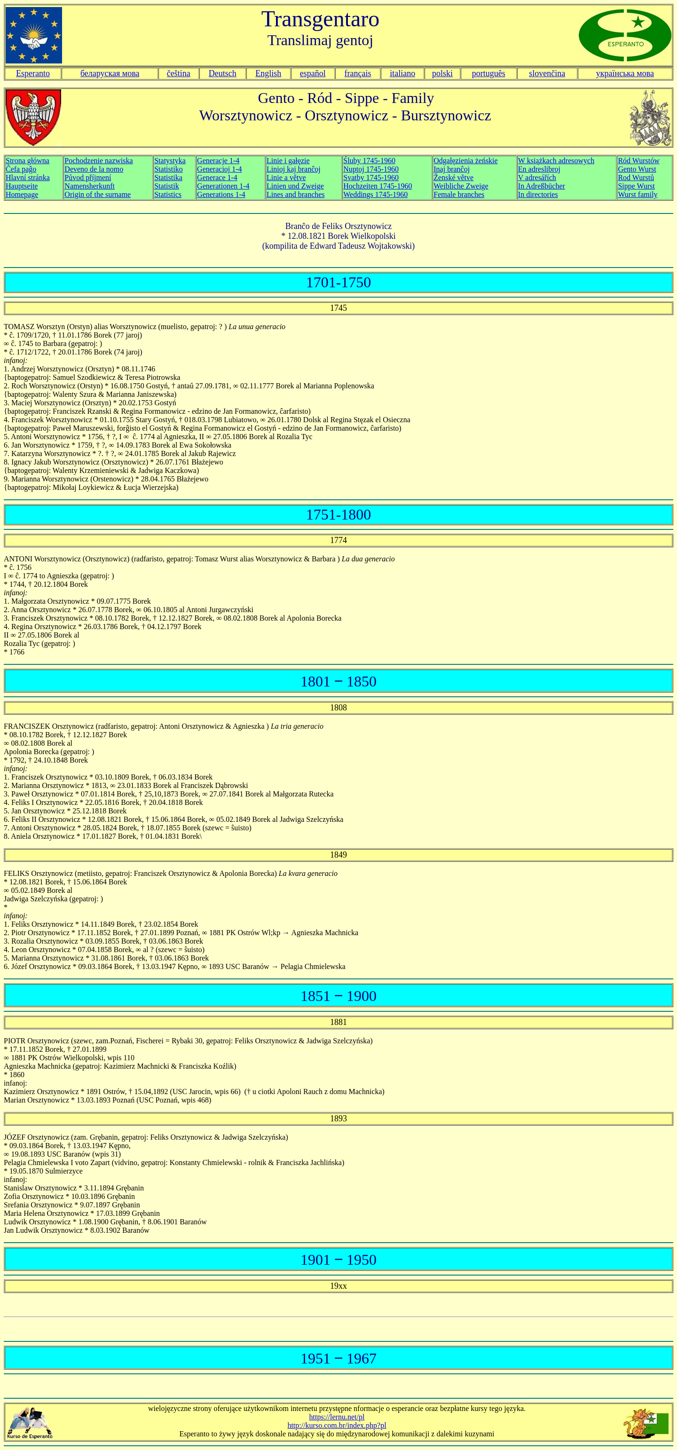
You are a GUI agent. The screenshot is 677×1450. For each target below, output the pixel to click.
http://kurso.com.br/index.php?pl (336, 1425)
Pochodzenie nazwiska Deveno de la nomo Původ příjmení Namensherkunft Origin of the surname (98, 177)
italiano (402, 73)
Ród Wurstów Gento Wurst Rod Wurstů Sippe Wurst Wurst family (638, 177)
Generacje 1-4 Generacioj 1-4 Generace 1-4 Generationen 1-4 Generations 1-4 (223, 177)
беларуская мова (110, 73)
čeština (178, 73)
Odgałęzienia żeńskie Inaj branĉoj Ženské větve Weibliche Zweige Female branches (465, 177)
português (488, 73)
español (313, 73)
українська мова (625, 73)
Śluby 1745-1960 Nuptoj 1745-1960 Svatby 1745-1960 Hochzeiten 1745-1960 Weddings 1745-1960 (377, 177)
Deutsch (222, 73)
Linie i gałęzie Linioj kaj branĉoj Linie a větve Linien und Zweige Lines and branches (296, 177)
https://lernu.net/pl (337, 1417)
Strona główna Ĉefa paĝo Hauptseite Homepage (28, 177)
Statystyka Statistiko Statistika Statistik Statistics (170, 177)
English (268, 73)
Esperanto (33, 73)
